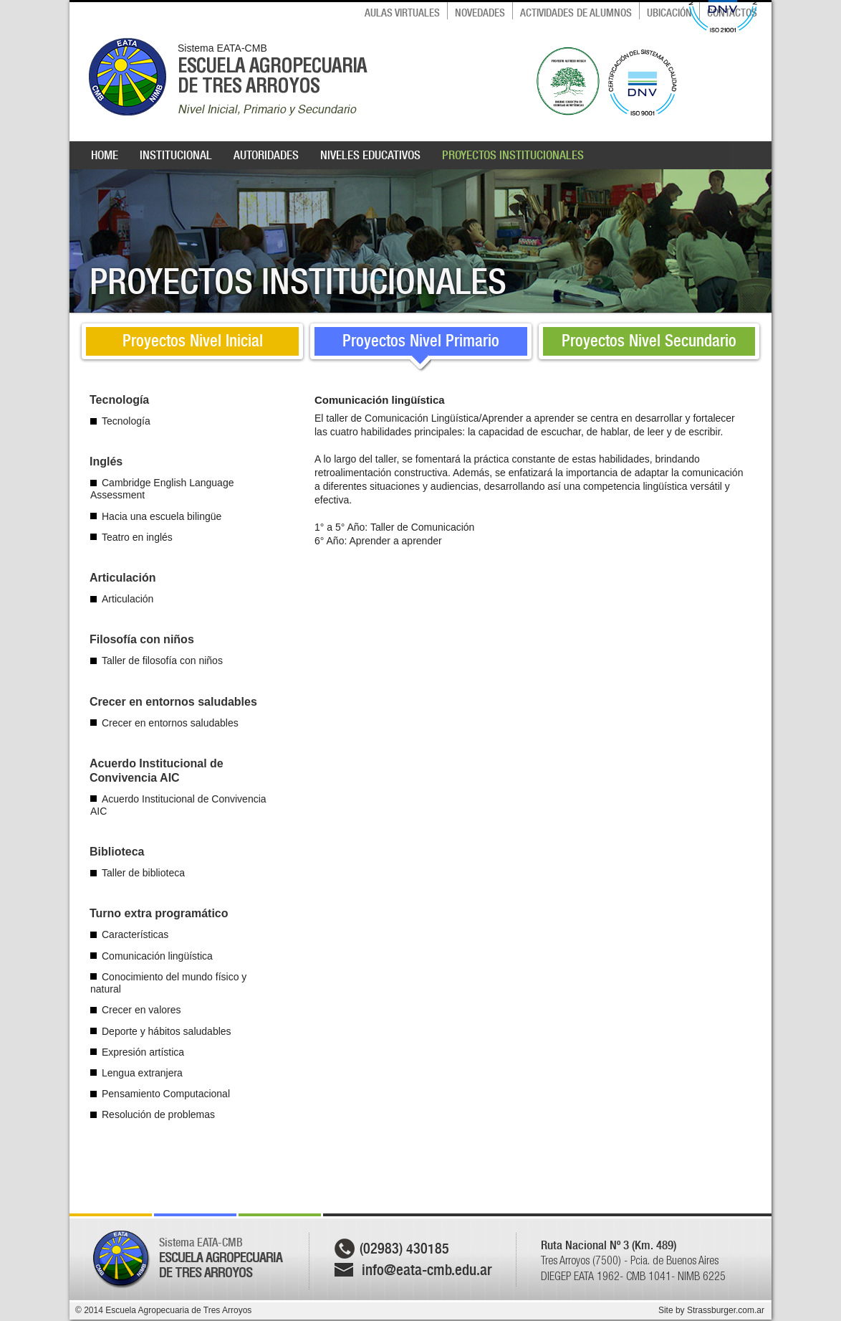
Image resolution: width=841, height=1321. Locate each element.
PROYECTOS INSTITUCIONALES (513, 155)
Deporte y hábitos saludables (166, 1031)
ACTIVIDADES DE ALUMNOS (576, 12)
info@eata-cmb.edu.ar (427, 1270)
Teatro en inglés (137, 537)
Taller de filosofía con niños (162, 660)
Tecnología (126, 421)
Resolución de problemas (158, 1114)
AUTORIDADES (266, 155)
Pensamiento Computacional (166, 1093)
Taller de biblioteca (143, 873)
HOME (104, 155)
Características (135, 934)
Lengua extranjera (142, 1073)
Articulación (127, 599)
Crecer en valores (141, 1009)
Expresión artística (143, 1052)
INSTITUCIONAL (176, 155)
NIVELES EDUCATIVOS (370, 155)
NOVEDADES (480, 12)
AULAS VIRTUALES (402, 12)
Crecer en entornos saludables (170, 723)
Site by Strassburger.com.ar (711, 1310)
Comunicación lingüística (157, 956)
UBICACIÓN (669, 12)
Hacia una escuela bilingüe (161, 516)
